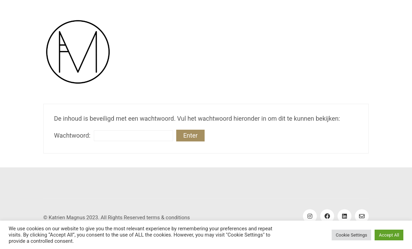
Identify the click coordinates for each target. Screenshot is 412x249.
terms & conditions (168, 217)
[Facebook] (327, 216)
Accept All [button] (389, 235)
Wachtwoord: (113, 135)
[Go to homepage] (78, 51)
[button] (355, 52)
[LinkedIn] (344, 216)
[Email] (362, 216)
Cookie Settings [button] (351, 235)
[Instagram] (310, 216)
